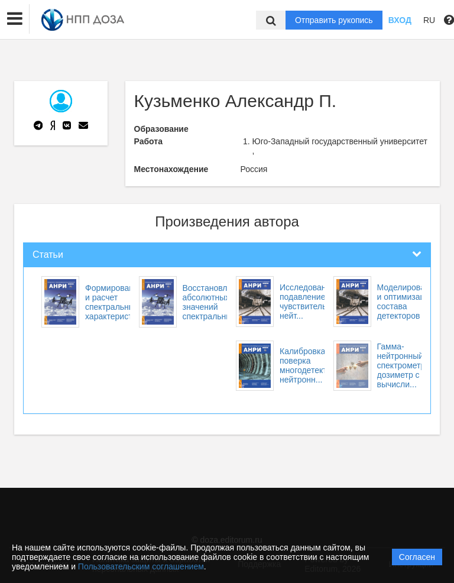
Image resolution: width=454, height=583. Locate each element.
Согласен (417, 557)
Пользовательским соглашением (141, 566)
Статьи (48, 255)
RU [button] (429, 20)
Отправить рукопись (334, 20)
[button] (15, 19)
